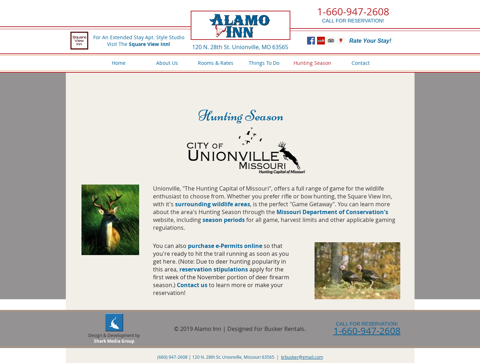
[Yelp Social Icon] (321, 41)
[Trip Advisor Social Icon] (331, 41)
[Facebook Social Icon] (311, 41)
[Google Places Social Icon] (341, 41)
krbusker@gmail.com (302, 357)
